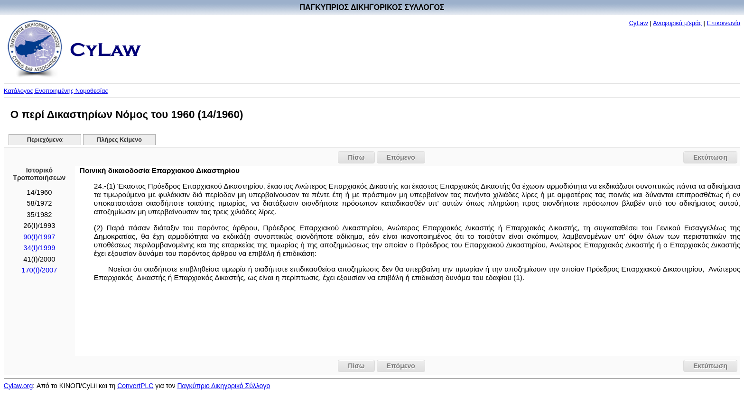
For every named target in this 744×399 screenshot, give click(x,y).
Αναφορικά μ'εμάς (677, 23)
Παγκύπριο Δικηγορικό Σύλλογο (223, 386)
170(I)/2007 (39, 270)
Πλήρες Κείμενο (119, 139)
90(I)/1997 (39, 237)
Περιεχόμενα (45, 139)
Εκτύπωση (710, 157)
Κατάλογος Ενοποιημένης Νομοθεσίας (56, 90)
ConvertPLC (135, 386)
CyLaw (638, 23)
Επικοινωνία (724, 23)
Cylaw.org (18, 386)
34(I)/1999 (39, 248)
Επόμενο (401, 157)
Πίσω (356, 157)
